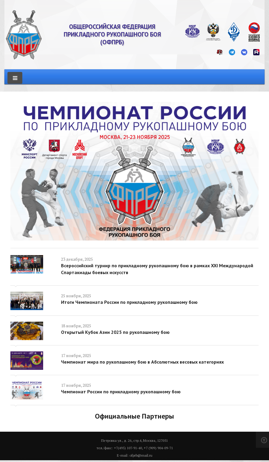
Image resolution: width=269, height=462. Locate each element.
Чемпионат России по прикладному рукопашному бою (121, 391)
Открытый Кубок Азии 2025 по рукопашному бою (115, 331)
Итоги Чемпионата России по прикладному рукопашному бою (129, 301)
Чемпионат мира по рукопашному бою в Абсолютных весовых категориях (142, 361)
